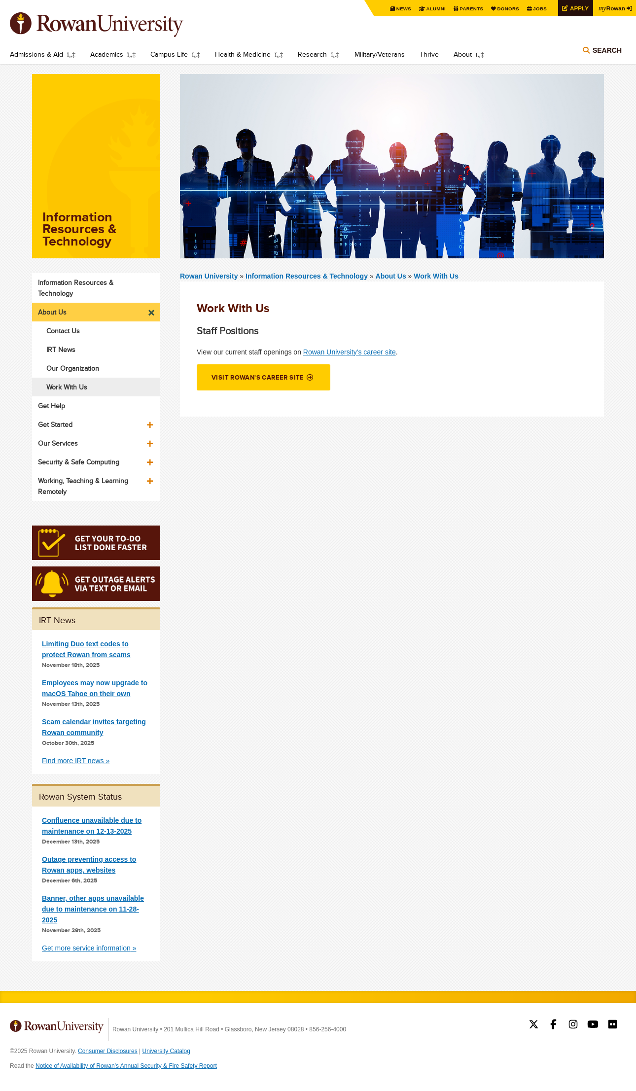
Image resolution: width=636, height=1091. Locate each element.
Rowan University (111, 24)
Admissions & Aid (36, 54)
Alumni (434, 8)
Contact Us (63, 331)
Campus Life (169, 54)
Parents (469, 8)
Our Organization (72, 368)
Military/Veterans (379, 54)
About (463, 54)
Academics (106, 54)
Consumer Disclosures (108, 1051)
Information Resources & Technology (308, 276)
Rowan (611, 8)
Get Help (51, 406)
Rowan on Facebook (553, 1025)
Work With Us (436, 276)
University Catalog (166, 1051)
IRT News (60, 349)
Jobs (538, 8)
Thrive (429, 54)
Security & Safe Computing (78, 462)
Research (312, 54)
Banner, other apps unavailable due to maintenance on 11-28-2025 (93, 909)
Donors (506, 8)
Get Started (55, 424)
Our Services (58, 443)
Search (607, 50)
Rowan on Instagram (573, 1025)
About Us (391, 276)
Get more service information (86, 948)
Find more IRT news (73, 761)
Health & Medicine (243, 54)
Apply (577, 8)
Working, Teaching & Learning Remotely (83, 486)
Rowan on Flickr (612, 1025)
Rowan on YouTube (593, 1025)
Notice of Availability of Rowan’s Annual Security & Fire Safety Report (126, 1065)
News (401, 8)
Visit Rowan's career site (258, 377)
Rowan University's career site (349, 352)
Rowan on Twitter (534, 1025)
